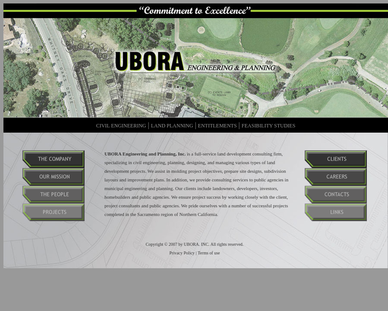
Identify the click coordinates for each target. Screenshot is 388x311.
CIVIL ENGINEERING (121, 126)
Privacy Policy (182, 253)
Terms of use (209, 253)
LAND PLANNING (172, 126)
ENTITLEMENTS (217, 126)
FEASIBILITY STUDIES (269, 126)
